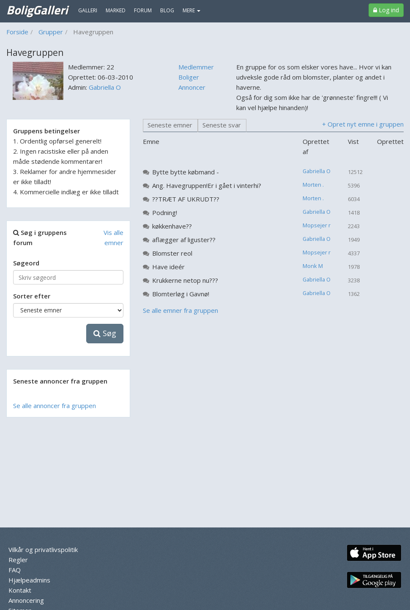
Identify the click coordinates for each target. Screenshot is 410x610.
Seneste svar (221, 125)
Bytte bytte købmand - (185, 172)
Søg (104, 333)
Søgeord (26, 263)
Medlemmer (196, 67)
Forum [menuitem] (143, 10)
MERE (191, 10)
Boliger (188, 77)
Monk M (313, 266)
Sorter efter (31, 296)
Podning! (164, 212)
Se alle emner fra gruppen (180, 310)
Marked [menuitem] (116, 10)
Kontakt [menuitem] (19, 590)
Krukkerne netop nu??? (185, 280)
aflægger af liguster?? (184, 239)
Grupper (50, 32)
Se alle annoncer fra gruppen (54, 405)
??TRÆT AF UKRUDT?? (185, 199)
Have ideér (168, 266)
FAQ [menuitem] (14, 570)
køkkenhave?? (172, 226)
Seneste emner (170, 125)
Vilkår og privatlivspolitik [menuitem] (43, 549)
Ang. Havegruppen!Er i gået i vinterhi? (206, 185)
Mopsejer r (317, 225)
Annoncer (191, 87)
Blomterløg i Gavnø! (180, 294)
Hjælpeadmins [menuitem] (29, 580)
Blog (167, 10)
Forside (17, 32)
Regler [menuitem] (18, 559)
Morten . (313, 184)
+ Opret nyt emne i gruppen (363, 124)
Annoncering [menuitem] (26, 600)
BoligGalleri (37, 9)
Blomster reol (172, 253)
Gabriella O (105, 87)
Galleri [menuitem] (87, 10)
